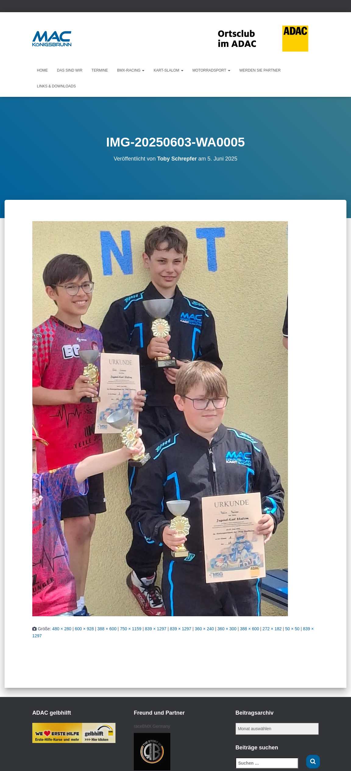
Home (42, 70)
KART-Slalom (168, 70)
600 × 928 (84, 628)
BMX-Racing (130, 70)
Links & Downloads (56, 86)
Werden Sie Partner (260, 70)
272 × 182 (272, 628)
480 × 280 (61, 628)
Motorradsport (211, 70)
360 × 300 (226, 628)
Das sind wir (69, 70)
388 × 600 (107, 628)
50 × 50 (292, 628)
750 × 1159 (130, 628)
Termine (99, 70)
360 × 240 (204, 628)
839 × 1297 (155, 628)
